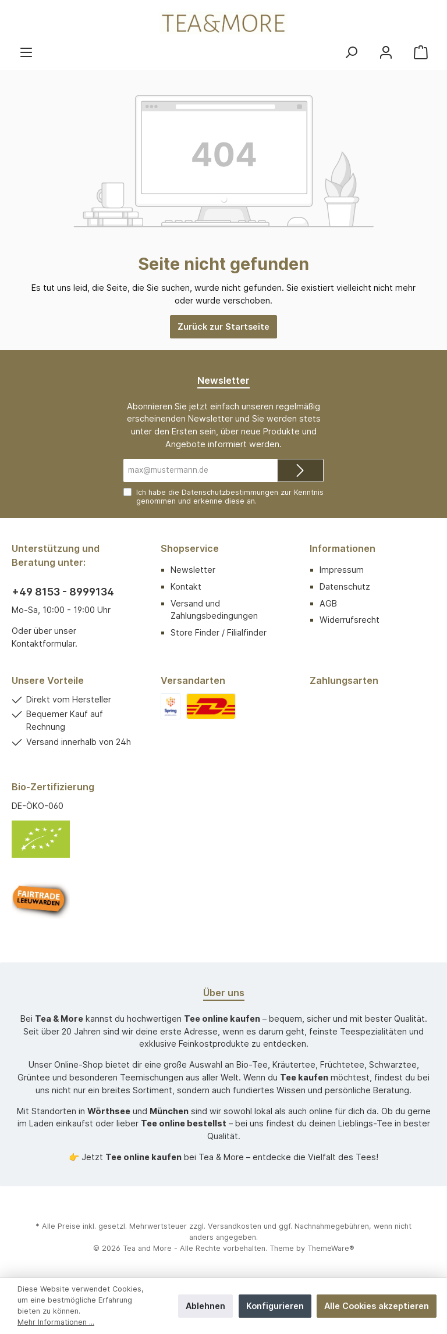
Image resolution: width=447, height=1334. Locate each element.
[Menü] (26, 52)
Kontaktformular (43, 643)
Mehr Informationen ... (55, 1322)
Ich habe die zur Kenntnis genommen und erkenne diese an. (230, 496)
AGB (328, 603)
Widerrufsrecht (349, 620)
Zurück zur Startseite (223, 326)
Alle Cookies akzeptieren (376, 1306)
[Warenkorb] (420, 52)
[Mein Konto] (385, 52)
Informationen (342, 548)
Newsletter (193, 570)
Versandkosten (234, 1226)
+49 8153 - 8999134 (63, 592)
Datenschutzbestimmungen (230, 492)
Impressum (342, 570)
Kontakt (186, 586)
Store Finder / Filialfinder (219, 632)
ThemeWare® (330, 1248)
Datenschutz (345, 586)
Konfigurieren (275, 1306)
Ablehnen (205, 1306)
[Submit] (300, 470)
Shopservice (190, 548)
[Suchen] (351, 52)
